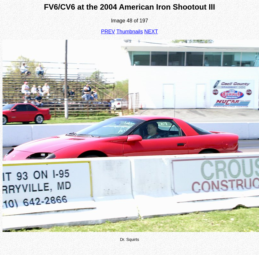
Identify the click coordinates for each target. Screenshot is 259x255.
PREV (108, 31)
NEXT (151, 31)
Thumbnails (129, 31)
